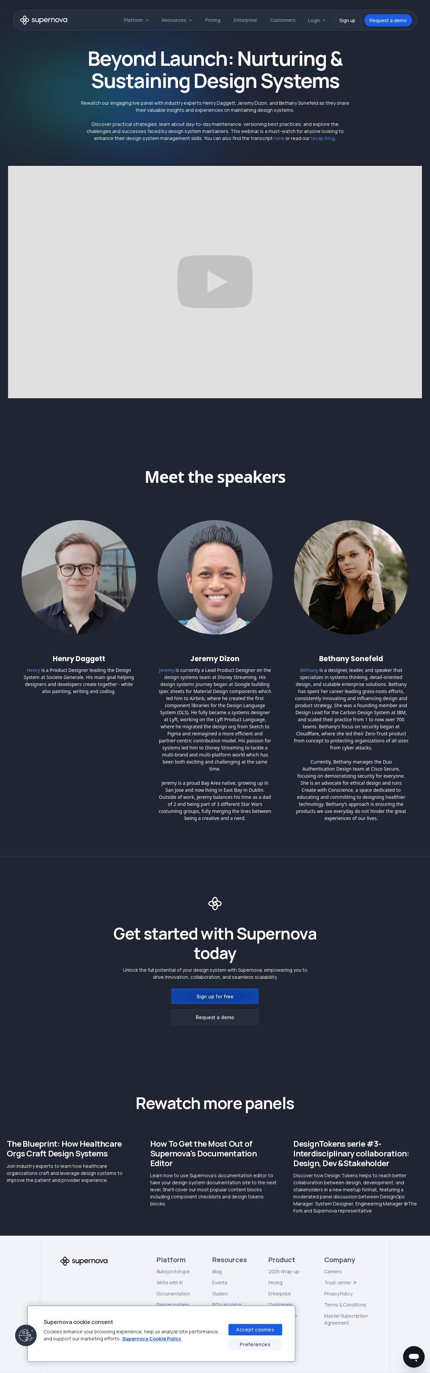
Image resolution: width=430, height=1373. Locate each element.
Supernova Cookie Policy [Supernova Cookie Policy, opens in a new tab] (151, 1338)
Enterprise (245, 20)
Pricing (212, 20)
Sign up (347, 20)
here (279, 138)
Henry (33, 670)
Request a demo (388, 20)
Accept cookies (255, 1329)
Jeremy (166, 670)
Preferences (255, 1344)
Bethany (309, 670)
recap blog (323, 138)
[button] (136, 20)
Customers (283, 20)
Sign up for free (215, 996)
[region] (161, 1333)
